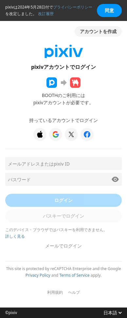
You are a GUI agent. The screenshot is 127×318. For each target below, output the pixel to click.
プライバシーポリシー (72, 7)
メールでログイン (63, 246)
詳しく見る (15, 236)
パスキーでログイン (63, 216)
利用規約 (55, 292)
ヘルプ (74, 292)
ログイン (63, 200)
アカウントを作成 (98, 31)
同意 (109, 10)
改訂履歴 (46, 13)
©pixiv (11, 313)
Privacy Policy (38, 275)
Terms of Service (74, 275)
